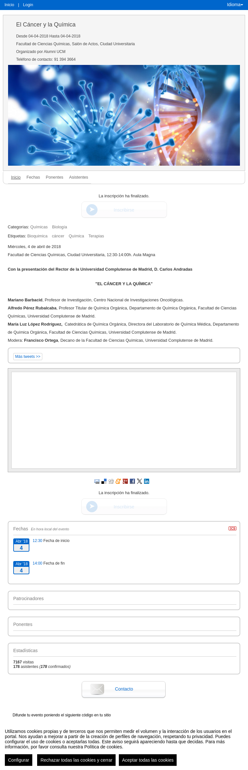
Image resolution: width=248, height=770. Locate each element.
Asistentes (78, 177)
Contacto (124, 689)
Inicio (9, 4)
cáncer (58, 236)
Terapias (96, 236)
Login (28, 4)
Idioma (235, 4)
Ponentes (54, 177)
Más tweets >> (27, 356)
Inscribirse (124, 210)
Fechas (33, 177)
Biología (59, 226)
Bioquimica (37, 236)
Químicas (39, 226)
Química (76, 236)
